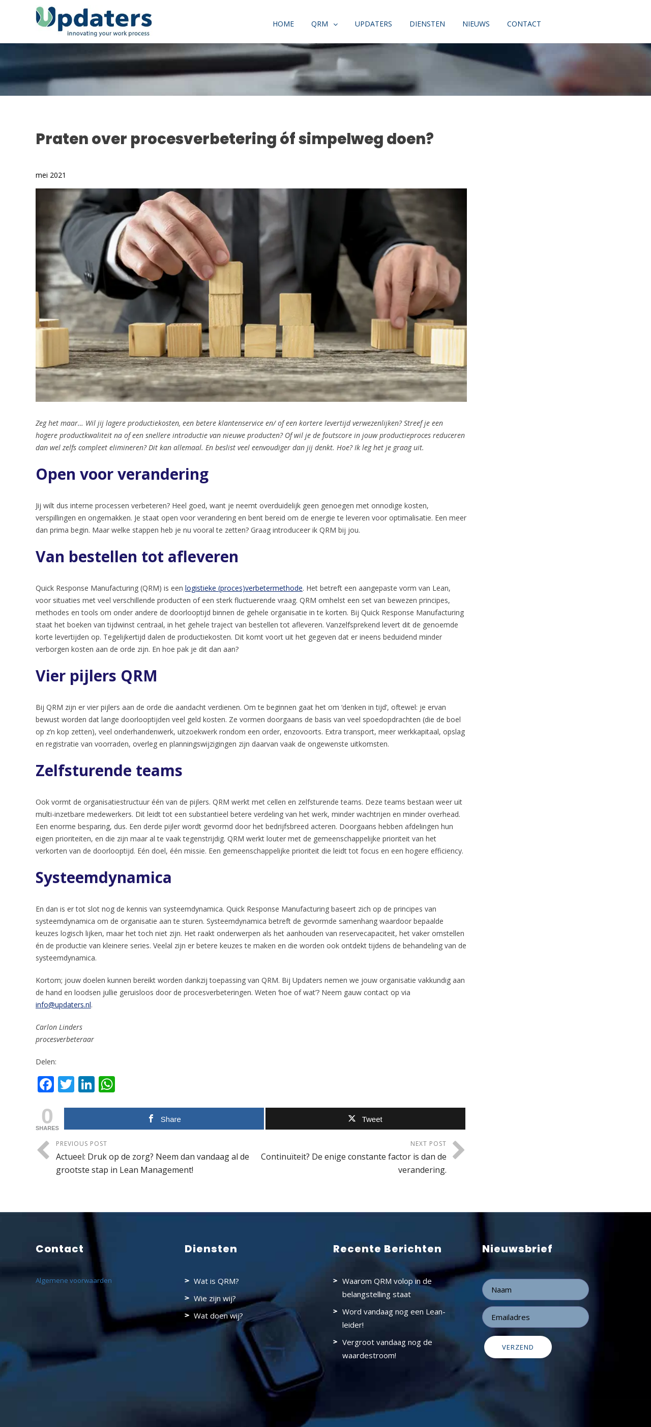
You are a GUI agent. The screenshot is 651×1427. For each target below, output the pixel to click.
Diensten (427, 24)
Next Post (349, 1157)
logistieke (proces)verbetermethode (244, 588)
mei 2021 (51, 175)
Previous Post (153, 1157)
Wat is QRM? (216, 1281)
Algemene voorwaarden (74, 1280)
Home (283, 24)
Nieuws (476, 24)
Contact (524, 24)
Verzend (518, 1347)
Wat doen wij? (218, 1315)
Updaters (373, 24)
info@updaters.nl (63, 1004)
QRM (319, 24)
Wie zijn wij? (215, 1298)
